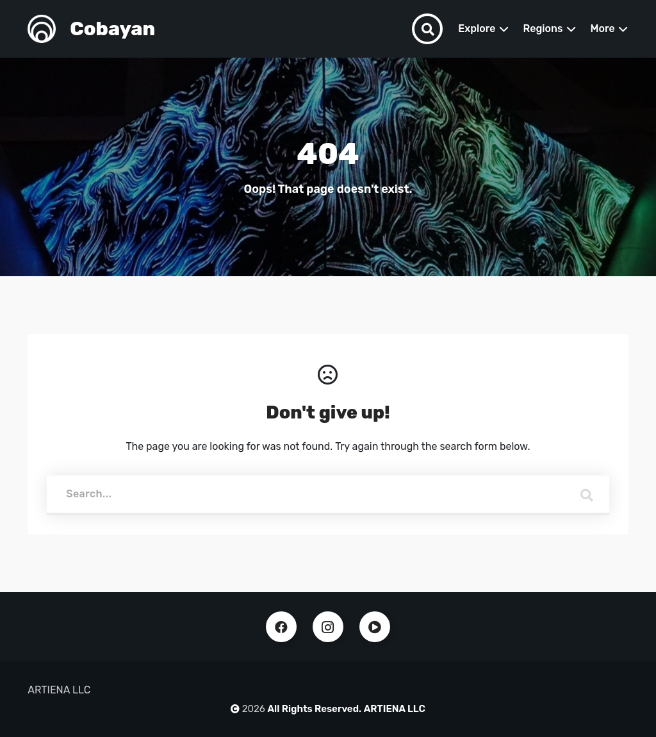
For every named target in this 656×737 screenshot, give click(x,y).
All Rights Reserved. (315, 709)
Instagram (328, 626)
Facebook (281, 626)
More (603, 28)
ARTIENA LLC (394, 709)
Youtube (374, 626)
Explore (476, 28)
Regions (543, 28)
